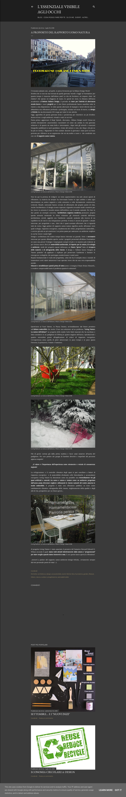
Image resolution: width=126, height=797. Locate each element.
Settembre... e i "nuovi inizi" (50, 714)
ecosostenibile (56, 574)
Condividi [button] (34, 571)
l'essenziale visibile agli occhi (59, 9)
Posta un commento (46, 718)
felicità (69, 574)
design (48, 574)
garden (85, 574)
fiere (73, 574)
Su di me (70, 17)
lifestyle (91, 574)
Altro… (85, 17)
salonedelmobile (63, 577)
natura (38, 577)
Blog (40, 17)
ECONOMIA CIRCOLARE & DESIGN (53, 772)
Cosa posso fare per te (54, 17)
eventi (64, 574)
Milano (33, 577)
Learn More (106, 790)
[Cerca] (94, 6)
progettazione (52, 577)
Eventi (78, 17)
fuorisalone (79, 574)
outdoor (44, 577)
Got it (118, 790)
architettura (42, 574)
